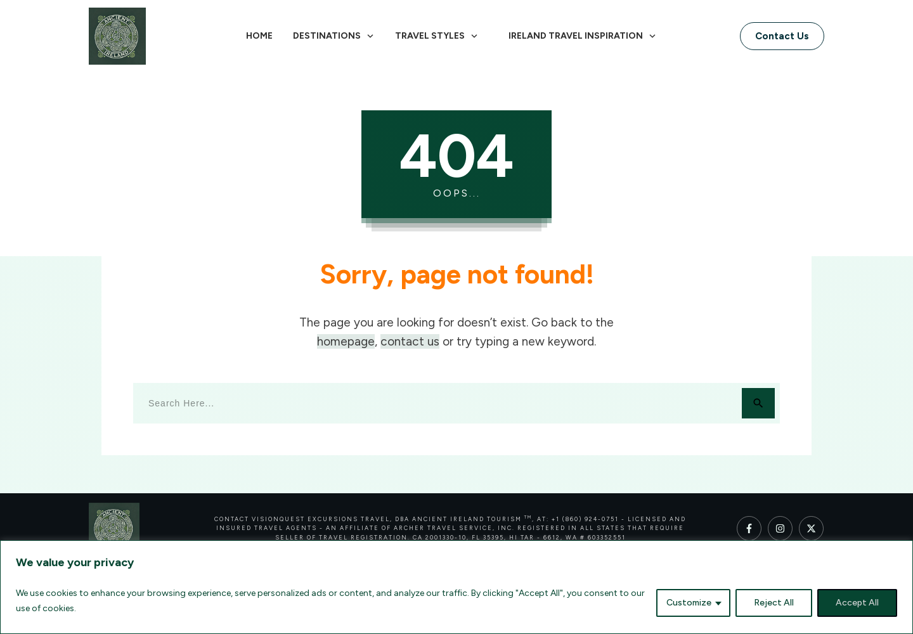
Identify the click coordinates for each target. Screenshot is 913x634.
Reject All (774, 602)
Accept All (857, 602)
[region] (456, 587)
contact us (409, 341)
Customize (688, 602)
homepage (346, 341)
